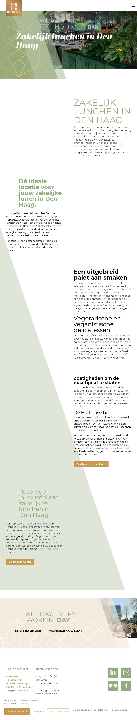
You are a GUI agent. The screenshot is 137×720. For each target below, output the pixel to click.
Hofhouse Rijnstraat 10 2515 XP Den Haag (17, 680)
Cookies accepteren (17, 711)
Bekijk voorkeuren (59, 711)
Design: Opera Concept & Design (89, 710)
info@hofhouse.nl (17, 690)
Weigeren (38, 711)
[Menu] (133, 5)
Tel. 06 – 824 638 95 (18, 687)
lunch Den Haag (48, 549)
